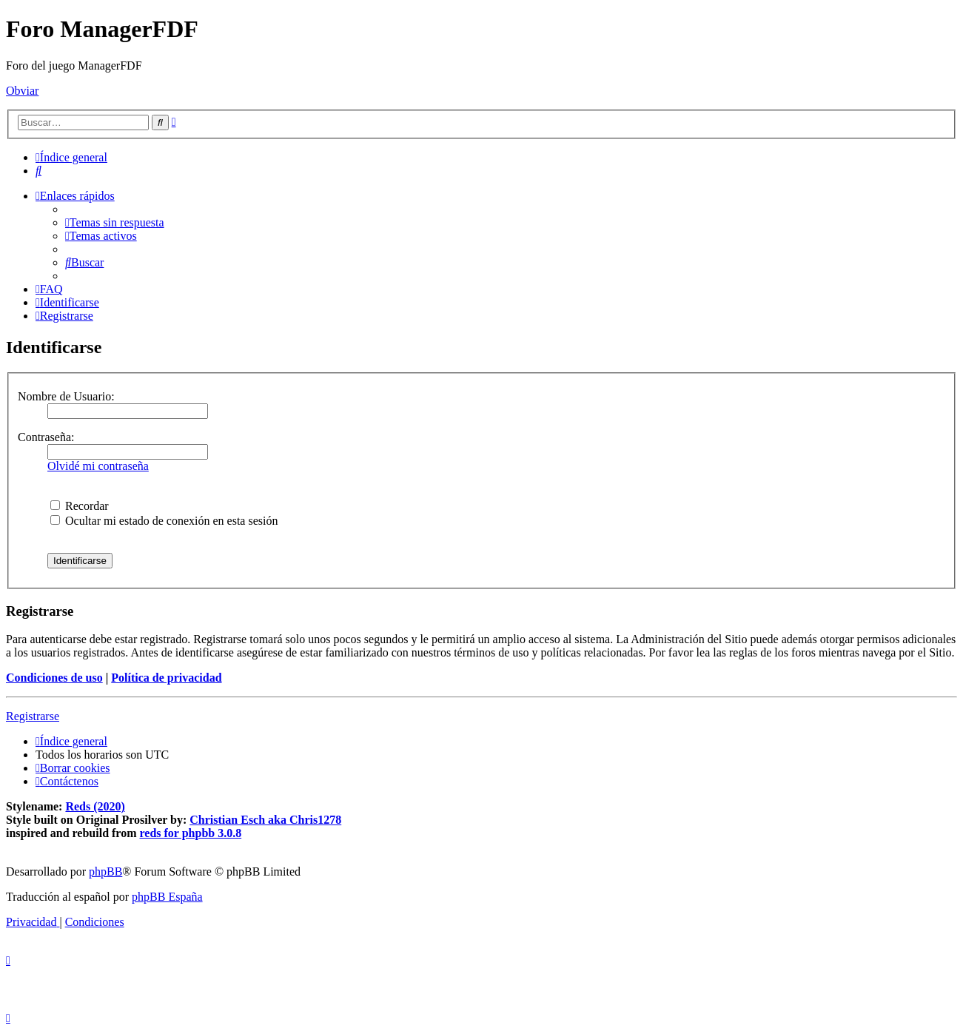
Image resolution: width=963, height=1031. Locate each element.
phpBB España (167, 896)
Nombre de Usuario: (66, 396)
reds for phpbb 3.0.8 (191, 833)
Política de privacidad (166, 677)
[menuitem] (38, 170)
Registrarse (32, 716)
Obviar (22, 90)
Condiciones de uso (54, 677)
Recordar (79, 506)
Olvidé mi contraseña (98, 466)
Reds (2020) (94, 806)
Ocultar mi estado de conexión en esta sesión (164, 520)
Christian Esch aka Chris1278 (265, 819)
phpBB (105, 871)
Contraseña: (46, 437)
